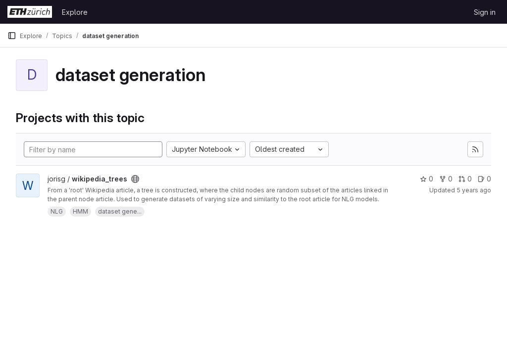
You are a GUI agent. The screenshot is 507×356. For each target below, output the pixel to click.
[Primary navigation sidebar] (12, 36)
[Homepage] (29, 12)
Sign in (485, 12)
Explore (75, 12)
